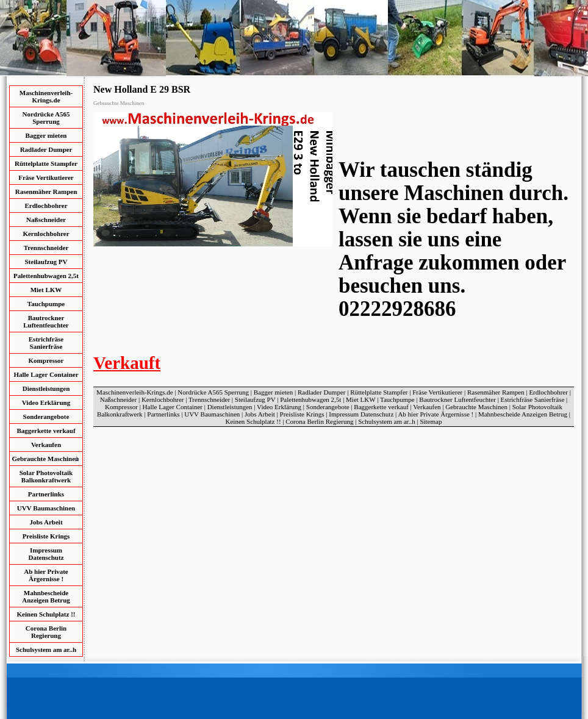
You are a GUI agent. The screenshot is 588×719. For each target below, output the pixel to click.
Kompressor (46, 360)
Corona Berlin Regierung (46, 631)
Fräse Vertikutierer (46, 177)
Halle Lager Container (45, 374)
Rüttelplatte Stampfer (46, 163)
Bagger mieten (46, 135)
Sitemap (431, 421)
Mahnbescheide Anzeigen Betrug (46, 596)
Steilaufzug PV (46, 261)
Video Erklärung (46, 402)
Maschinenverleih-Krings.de (46, 96)
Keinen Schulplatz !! (46, 614)
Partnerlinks (46, 494)
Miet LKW (46, 289)
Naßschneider (46, 219)
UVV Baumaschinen (46, 508)
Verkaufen (46, 444)
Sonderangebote (46, 416)
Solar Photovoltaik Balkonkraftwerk (46, 476)
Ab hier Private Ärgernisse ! (46, 575)
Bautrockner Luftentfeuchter (46, 321)
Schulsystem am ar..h (46, 649)
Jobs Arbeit (45, 522)
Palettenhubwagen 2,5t (46, 275)
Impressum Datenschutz (45, 553)
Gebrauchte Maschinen (476, 406)
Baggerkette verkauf (45, 430)
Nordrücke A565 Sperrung (46, 117)
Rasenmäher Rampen (46, 191)
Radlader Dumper (46, 149)
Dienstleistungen (46, 388)
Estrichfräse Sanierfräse (46, 342)
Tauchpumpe (46, 303)
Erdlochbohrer (45, 205)
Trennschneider (46, 247)
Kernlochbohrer (46, 233)
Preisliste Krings (46, 536)
